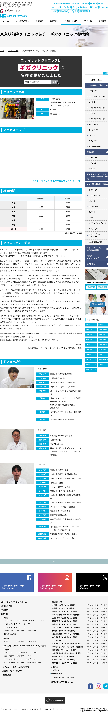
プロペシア (8, 652)
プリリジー (8, 641)
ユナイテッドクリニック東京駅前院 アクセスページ (54, 181)
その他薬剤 (6, 675)
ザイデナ (20, 631)
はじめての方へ (7, 606)
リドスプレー (21, 641)
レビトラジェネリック (12, 624)
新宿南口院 (80, 3)
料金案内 (5, 610)
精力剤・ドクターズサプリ (12, 671)
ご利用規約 (47, 709)
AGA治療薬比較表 (34, 662)
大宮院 (92, 7)
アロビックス (31, 659)
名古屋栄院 (56, 11)
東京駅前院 (68, 7)
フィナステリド (21, 652)
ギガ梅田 (80, 11)
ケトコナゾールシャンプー (14, 662)
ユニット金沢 (68, 11)
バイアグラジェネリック (25, 620)
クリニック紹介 (13, 51)
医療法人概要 (56, 674)
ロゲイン (31, 656)
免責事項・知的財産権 (29, 709)
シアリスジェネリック (12, 627)
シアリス (27, 624)
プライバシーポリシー (8, 709)
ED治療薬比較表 (10, 634)
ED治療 (5, 618)
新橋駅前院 (56, 7)
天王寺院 (88, 360)
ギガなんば (92, 11)
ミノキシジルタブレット (13, 659)
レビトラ (41, 620)
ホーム (2, 51)
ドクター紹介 (59, 677)
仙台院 (68, 3)
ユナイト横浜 (80, 7)
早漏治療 (5, 638)
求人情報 (70, 677)
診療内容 (5, 614)
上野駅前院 (89, 335)
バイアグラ (8, 620)
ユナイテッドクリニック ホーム (14, 602)
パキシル (32, 641)
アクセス (104, 605)
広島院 (80, 15)
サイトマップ (61, 709)
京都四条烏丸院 (56, 15)
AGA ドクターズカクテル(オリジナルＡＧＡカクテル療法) (24, 646)
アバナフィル (29, 627)
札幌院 (56, 3)
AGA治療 (6, 650)
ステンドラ (32, 631)
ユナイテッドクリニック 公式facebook (13, 587)
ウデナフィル (9, 631)
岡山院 (68, 15)
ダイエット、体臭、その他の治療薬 (15, 667)
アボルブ (20, 656)
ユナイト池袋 (92, 3)
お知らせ (55, 670)
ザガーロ (34, 652)
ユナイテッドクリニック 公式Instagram (51, 587)
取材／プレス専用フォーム (62, 682)
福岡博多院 (92, 15)
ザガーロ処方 (9, 656)
